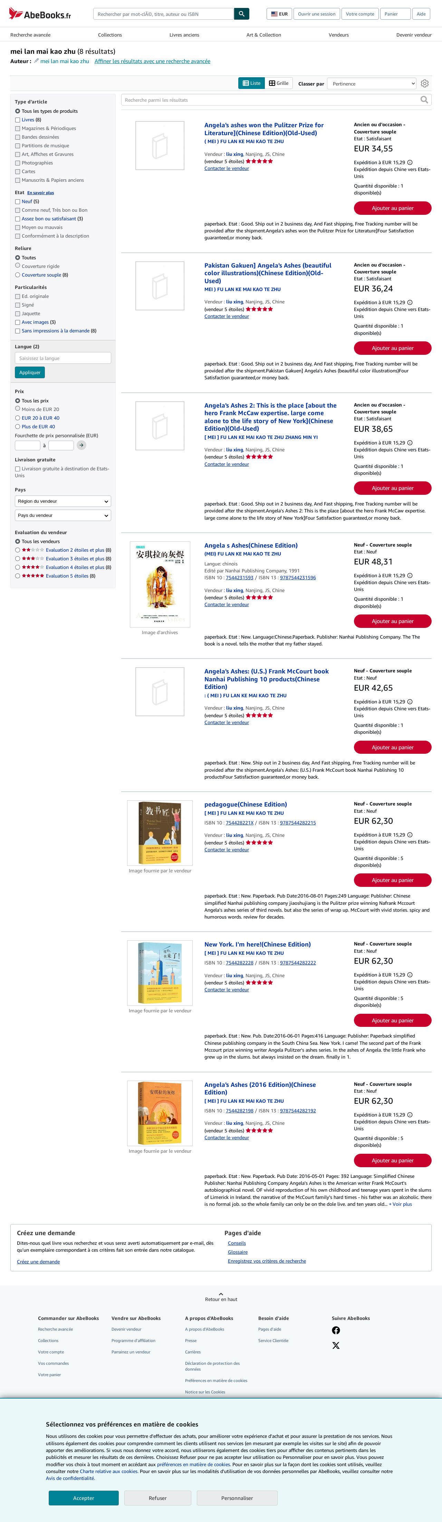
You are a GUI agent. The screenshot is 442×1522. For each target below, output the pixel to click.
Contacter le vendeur (226, 168)
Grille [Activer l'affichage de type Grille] (278, 83)
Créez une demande (38, 1262)
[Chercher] (241, 14)
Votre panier (49, 1375)
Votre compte (360, 14)
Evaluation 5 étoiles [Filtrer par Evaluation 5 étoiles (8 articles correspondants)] (58, 576)
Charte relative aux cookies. (110, 1471)
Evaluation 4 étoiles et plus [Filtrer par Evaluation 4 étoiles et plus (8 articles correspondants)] (66, 567)
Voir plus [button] (402, 1204)
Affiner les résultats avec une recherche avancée (152, 61)
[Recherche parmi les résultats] (276, 100)
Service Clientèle (273, 1340)
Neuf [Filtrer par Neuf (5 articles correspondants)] (27, 201)
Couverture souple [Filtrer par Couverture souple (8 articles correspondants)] (41, 275)
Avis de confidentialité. (70, 1478)
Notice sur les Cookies (205, 1392)
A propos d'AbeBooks (204, 1329)
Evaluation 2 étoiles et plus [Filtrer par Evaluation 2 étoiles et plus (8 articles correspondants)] (66, 550)
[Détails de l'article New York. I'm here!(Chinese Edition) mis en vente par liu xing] (160, 973)
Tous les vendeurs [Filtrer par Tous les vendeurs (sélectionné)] (41, 541)
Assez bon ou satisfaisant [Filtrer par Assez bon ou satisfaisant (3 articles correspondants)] (49, 219)
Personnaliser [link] (237, 1498)
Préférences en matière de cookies (216, 1380)
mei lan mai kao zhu (64, 61)
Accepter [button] (83, 1498)
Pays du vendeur (35, 515)
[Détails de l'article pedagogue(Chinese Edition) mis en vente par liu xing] (160, 833)
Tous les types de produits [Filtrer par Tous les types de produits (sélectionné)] (47, 111)
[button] (424, 100)
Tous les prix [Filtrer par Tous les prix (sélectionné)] (32, 400)
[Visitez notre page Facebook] (336, 1331)
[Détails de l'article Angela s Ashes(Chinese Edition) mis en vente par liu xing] (160, 584)
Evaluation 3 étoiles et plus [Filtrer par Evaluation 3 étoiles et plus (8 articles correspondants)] (66, 559)
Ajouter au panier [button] (393, 207)
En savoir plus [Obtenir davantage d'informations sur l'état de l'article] (40, 192)
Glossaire (238, 1252)
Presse (190, 1340)
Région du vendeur (37, 501)
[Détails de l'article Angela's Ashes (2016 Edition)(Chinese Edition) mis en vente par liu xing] (160, 1113)
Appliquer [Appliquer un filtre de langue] (29, 373)
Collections (110, 35)
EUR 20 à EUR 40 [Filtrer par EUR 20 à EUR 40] (38, 418)
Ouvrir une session (317, 14)
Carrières (193, 1351)
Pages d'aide (269, 1329)
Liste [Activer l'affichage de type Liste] (251, 83)
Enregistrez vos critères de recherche (267, 1261)
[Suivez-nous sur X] (336, 1346)
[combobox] (163, 14)
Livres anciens (184, 35)
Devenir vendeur (414, 35)
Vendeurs (339, 35)
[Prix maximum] (61, 446)
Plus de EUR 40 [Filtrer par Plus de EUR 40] (35, 426)
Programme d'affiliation (133, 1340)
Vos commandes (53, 1363)
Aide (421, 14)
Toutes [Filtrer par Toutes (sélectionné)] (26, 257)
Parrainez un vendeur (131, 1351)
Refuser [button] (158, 1498)
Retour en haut (221, 1299)
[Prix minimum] (27, 446)
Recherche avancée (30, 35)
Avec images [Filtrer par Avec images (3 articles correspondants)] (35, 322)
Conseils (237, 1243)
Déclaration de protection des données (212, 1366)
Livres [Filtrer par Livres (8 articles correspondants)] (28, 119)
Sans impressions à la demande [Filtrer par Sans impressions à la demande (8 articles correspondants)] (55, 331)
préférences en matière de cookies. (194, 1464)
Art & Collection (264, 35)
